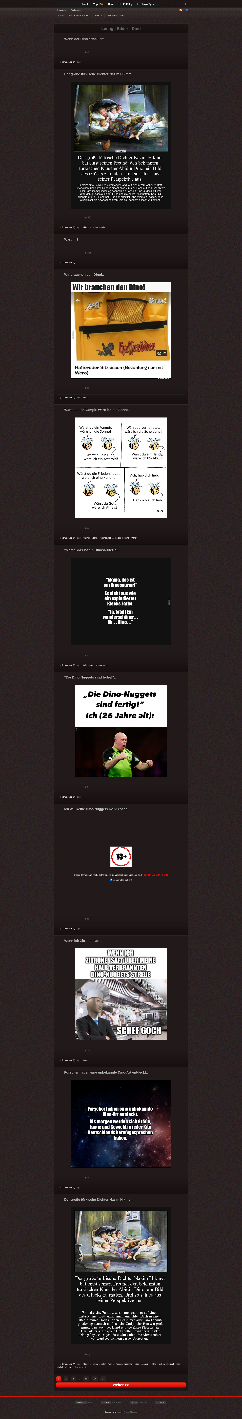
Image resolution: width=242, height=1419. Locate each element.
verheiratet (106, 538)
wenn (86, 1060)
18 (103, 1378)
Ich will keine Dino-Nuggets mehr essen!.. (97, 809)
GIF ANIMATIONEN (115, 15)
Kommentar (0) (67, 62)
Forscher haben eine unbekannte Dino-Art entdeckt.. (106, 1072)
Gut (63, 52)
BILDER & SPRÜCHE (78, 15)
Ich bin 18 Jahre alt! (155, 874)
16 (86, 1378)
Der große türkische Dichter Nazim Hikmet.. (98, 1199)
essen (120, 1364)
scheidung (118, 538)
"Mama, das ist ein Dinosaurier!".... (92, 550)
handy (134, 538)
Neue (111, 4)
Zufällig (126, 4)
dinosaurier (89, 665)
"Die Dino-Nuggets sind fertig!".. (90, 677)
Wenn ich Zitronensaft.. (82, 941)
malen (103, 227)
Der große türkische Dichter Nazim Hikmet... (99, 74)
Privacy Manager (131, 1412)
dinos (99, 665)
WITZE (60, 15)
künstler (87, 227)
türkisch (170, 1364)
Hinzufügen (146, 4)
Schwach (76, 52)
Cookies (108, 1412)
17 (94, 1378)
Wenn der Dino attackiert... (85, 39)
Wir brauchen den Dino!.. (84, 274)
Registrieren (76, 10)
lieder (68, 1367)
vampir (87, 538)
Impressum (117, 1412)
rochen (162, 1364)
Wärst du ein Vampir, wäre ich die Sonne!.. (98, 410)
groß (179, 1364)
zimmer (128, 1364)
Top (98, 4)
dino (96, 227)
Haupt (84, 4)
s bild (137, 1364)
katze (153, 1364)
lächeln (145, 1364)
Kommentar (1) (67, 398)
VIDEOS (97, 15)
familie (112, 1364)
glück (61, 1367)
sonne (95, 538)
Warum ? (71, 239)
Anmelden (61, 10)
